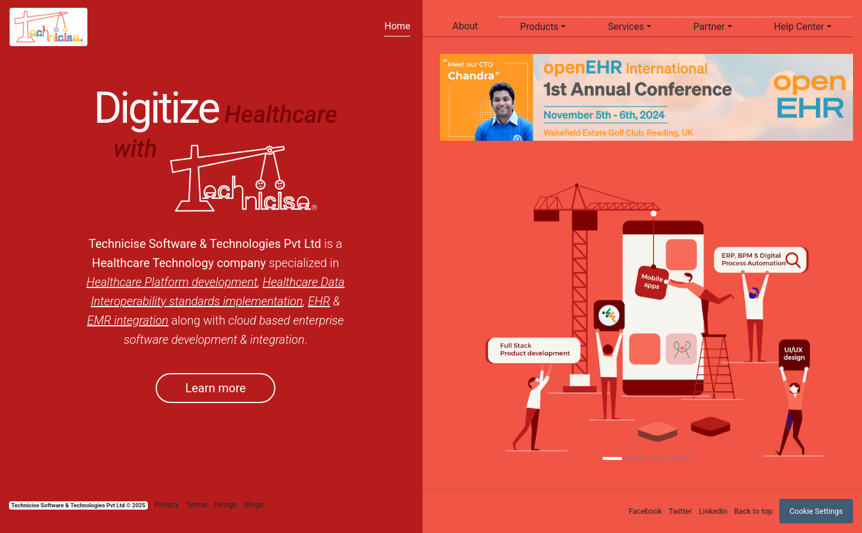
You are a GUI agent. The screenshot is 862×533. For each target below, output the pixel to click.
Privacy (166, 504)
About (465, 26)
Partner (709, 26)
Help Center (799, 26)
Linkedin (713, 511)
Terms (196, 504)
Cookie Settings (816, 511)
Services (626, 26)
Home (397, 26)
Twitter (681, 511)
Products (539, 26)
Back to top (753, 511)
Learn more (215, 388)
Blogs (253, 504)
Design (225, 504)
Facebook (645, 511)
